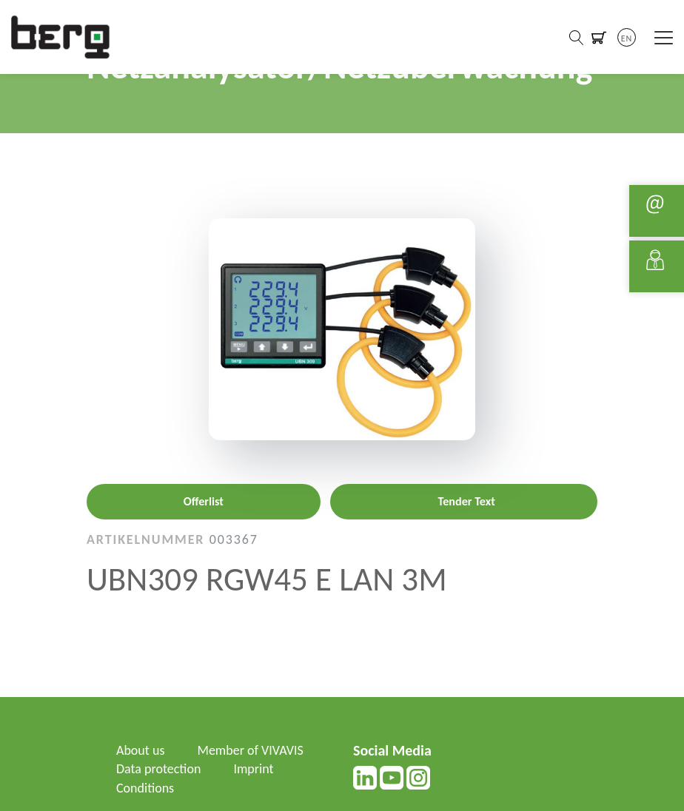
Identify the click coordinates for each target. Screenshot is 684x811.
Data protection (158, 769)
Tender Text (466, 501)
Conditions (145, 788)
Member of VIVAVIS (251, 750)
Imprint (253, 769)
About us (140, 750)
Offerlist (204, 501)
